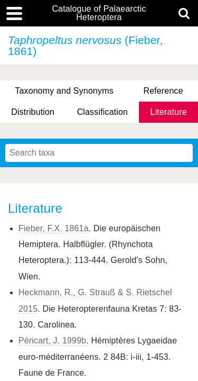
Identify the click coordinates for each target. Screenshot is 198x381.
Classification (102, 111)
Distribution (32, 111)
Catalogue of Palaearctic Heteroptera (99, 13)
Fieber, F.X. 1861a (53, 228)
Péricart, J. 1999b (52, 340)
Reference (163, 90)
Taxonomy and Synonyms (64, 90)
